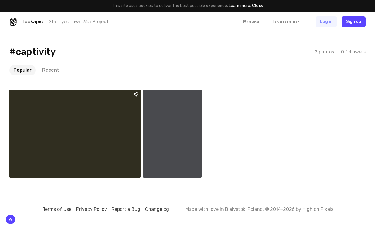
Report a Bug (126, 209)
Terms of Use (57, 209)
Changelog (157, 209)
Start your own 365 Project (78, 21)
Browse (252, 22)
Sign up (353, 21)
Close (257, 5)
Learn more (239, 5)
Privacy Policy (91, 209)
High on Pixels (317, 209)
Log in (326, 21)
